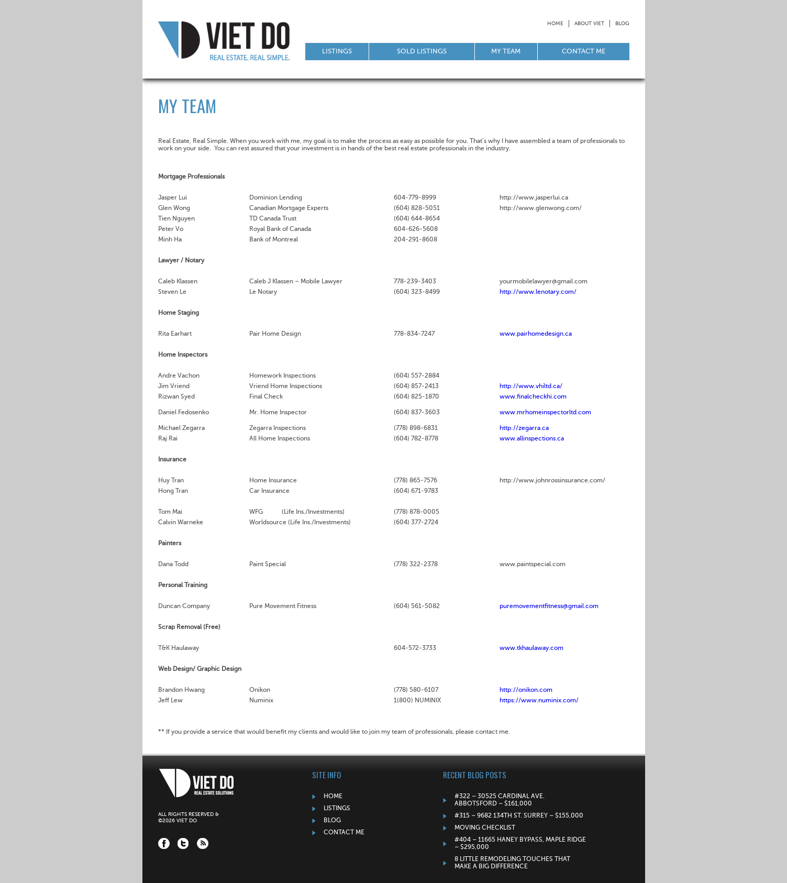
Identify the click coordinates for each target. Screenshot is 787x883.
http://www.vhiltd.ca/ (531, 386)
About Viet (589, 23)
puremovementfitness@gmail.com (549, 606)
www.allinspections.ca (532, 439)
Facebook (164, 843)
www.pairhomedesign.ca (536, 334)
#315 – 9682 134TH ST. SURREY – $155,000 (519, 816)
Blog (622, 23)
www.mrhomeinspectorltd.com (545, 413)
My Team (505, 51)
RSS (202, 843)
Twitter (183, 843)
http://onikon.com (526, 690)
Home (555, 23)
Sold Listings (422, 51)
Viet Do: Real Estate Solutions (224, 40)
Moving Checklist (485, 828)
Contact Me (583, 51)
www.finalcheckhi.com (533, 397)
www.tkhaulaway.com (531, 648)
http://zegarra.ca (524, 428)
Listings (337, 51)
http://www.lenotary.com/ (538, 292)
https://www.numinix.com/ (539, 701)
